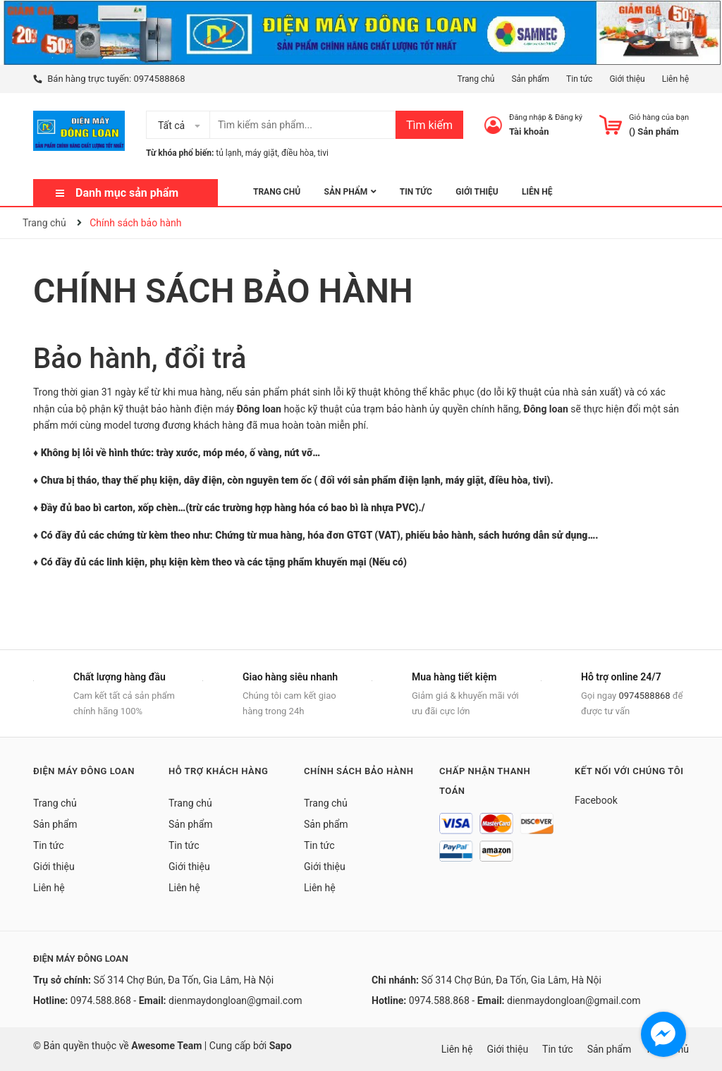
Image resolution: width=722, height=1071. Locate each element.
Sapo (280, 1045)
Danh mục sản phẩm (126, 193)
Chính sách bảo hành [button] (358, 771)
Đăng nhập (527, 117)
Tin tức (579, 79)
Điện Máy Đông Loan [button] (84, 771)
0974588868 (159, 78)
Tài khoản (529, 131)
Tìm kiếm (429, 125)
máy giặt (261, 153)
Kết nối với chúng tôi (629, 771)
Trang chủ (475, 79)
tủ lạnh (228, 153)
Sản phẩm (530, 79)
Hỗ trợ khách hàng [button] (218, 771)
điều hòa (297, 153)
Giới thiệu (626, 79)
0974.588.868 (101, 1000)
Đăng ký (568, 117)
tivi (323, 153)
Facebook (596, 800)
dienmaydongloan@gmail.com (235, 1000)
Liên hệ (675, 79)
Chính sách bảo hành (223, 291)
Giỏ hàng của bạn (659, 117)
